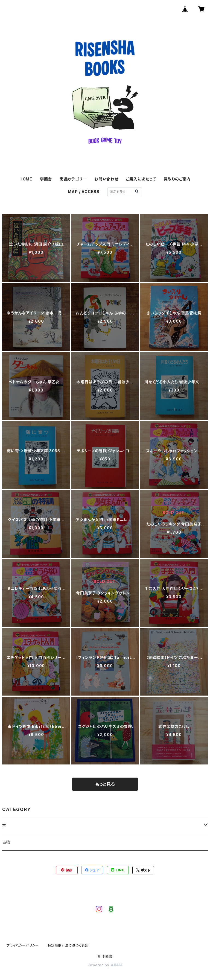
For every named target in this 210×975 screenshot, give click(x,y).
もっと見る (105, 784)
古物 (6, 842)
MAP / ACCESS (84, 191)
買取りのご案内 (177, 179)
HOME (25, 179)
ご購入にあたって (141, 179)
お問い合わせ (106, 179)
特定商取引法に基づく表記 (68, 945)
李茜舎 (46, 179)
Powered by (105, 965)
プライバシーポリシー (23, 945)
